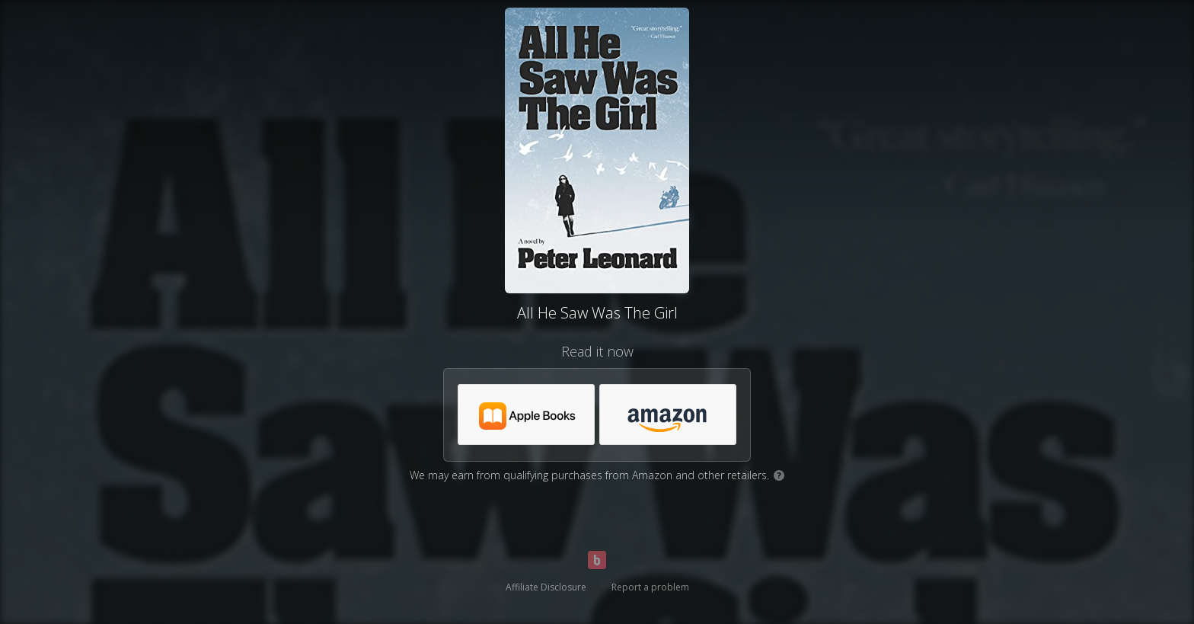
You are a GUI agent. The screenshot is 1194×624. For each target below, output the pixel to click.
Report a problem (650, 587)
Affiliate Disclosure (546, 587)
